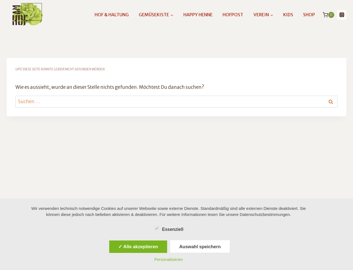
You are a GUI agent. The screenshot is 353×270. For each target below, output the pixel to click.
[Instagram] (341, 15)
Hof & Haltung (112, 14)
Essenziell (168, 228)
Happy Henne (198, 14)
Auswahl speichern (200, 246)
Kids (288, 14)
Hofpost (233, 14)
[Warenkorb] (328, 14)
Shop (309, 14)
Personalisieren (168, 259)
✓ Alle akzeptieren (138, 246)
